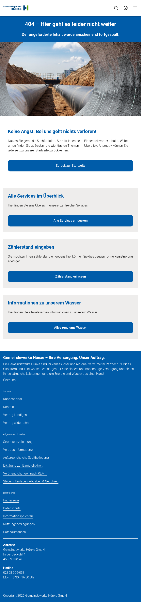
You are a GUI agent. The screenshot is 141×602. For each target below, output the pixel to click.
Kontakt (8, 407)
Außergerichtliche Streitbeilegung (26, 457)
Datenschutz (12, 508)
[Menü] (135, 8)
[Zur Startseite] (16, 8)
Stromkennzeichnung (18, 442)
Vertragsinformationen (18, 450)
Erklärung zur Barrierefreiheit (22, 465)
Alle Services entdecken (71, 221)
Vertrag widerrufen (16, 423)
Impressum (11, 500)
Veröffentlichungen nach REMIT (25, 473)
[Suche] (116, 8)
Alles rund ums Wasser (70, 327)
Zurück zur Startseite (71, 165)
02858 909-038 (13, 572)
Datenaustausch (14, 532)
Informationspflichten (18, 516)
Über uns (9, 380)
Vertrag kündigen (15, 415)
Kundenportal (12, 399)
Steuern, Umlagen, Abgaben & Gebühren (30, 481)
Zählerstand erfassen (70, 276)
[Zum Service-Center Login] (125, 8)
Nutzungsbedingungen (19, 524)
